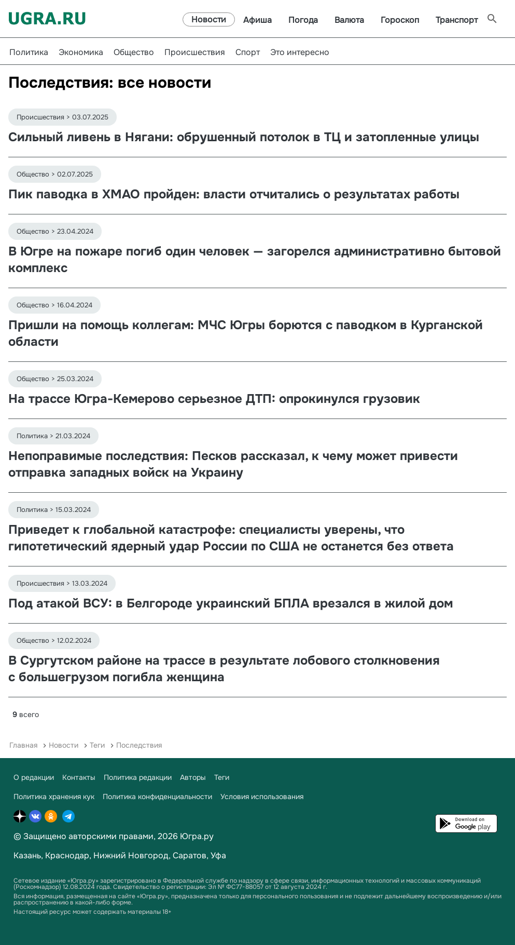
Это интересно (299, 52)
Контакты (78, 777)
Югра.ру (197, 836)
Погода (303, 20)
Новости (208, 19)
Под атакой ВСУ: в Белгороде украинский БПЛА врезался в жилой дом (230, 603)
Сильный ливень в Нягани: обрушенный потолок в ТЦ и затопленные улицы (243, 137)
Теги (97, 745)
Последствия (139, 745)
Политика (28, 52)
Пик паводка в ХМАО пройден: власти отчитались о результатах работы (234, 194)
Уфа (218, 855)
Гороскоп (400, 20)
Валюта (349, 20)
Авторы (193, 777)
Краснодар (67, 855)
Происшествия (194, 52)
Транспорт (457, 20)
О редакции (33, 777)
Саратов (189, 855)
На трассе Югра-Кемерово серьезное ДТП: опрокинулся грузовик (214, 399)
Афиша (257, 20)
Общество (134, 52)
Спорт (247, 52)
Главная (23, 745)
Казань (27, 855)
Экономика (81, 52)
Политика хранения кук (53, 796)
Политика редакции (138, 777)
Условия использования (261, 796)
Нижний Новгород (131, 855)
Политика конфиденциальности (157, 796)
